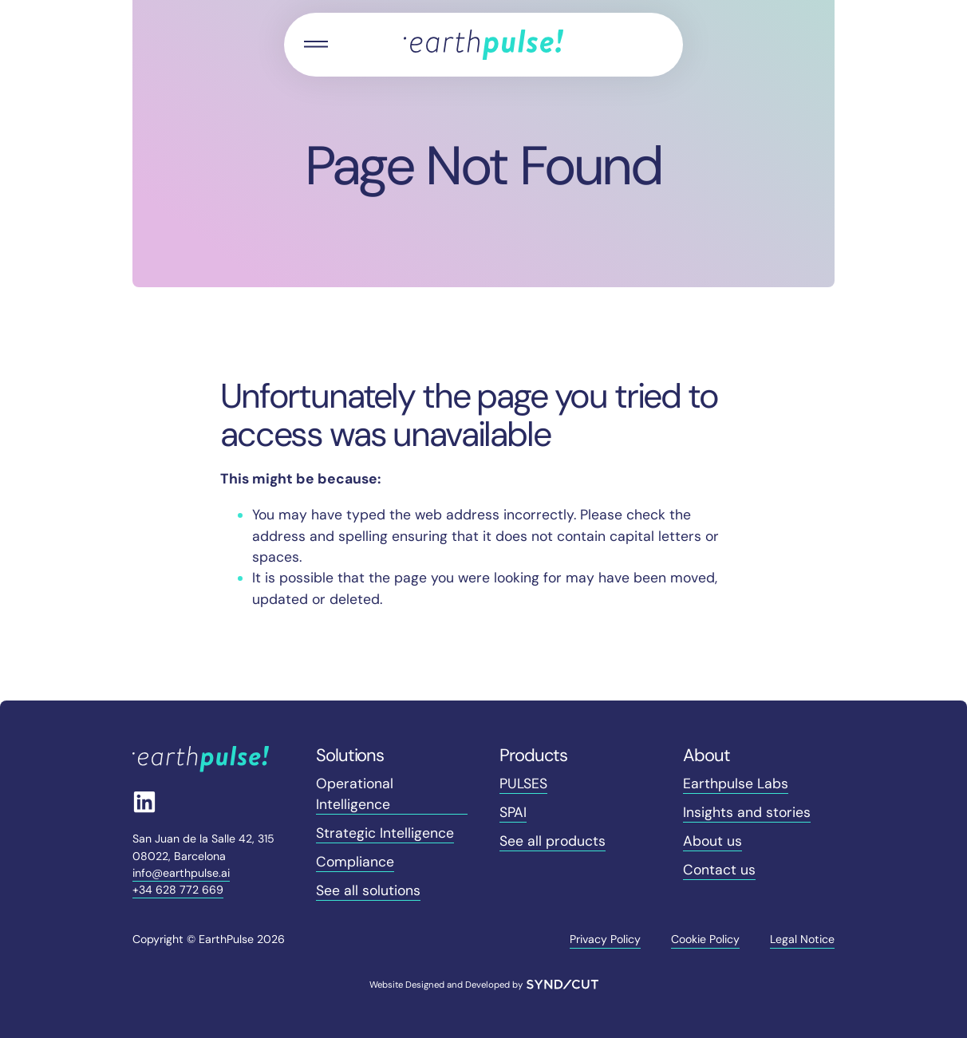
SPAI (513, 812)
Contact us (719, 869)
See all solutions (368, 890)
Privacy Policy (605, 939)
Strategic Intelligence (385, 833)
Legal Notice (802, 939)
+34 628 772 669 (177, 889)
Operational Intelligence (354, 794)
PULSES (523, 783)
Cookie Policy (705, 939)
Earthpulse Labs (735, 783)
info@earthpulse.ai (181, 873)
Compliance (355, 861)
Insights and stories (747, 812)
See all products (552, 841)
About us (712, 841)
